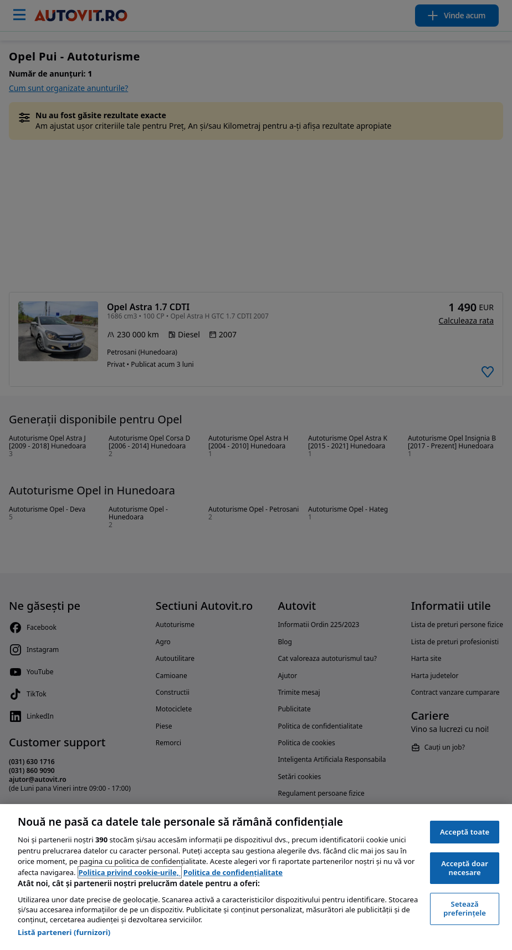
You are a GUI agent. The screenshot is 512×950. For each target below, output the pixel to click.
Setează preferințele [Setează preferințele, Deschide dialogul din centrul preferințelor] (464, 908)
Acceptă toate (464, 832)
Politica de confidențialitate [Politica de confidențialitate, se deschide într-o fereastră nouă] (233, 872)
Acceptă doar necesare (464, 867)
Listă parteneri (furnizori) (64, 932)
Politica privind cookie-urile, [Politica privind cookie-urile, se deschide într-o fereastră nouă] (130, 872)
